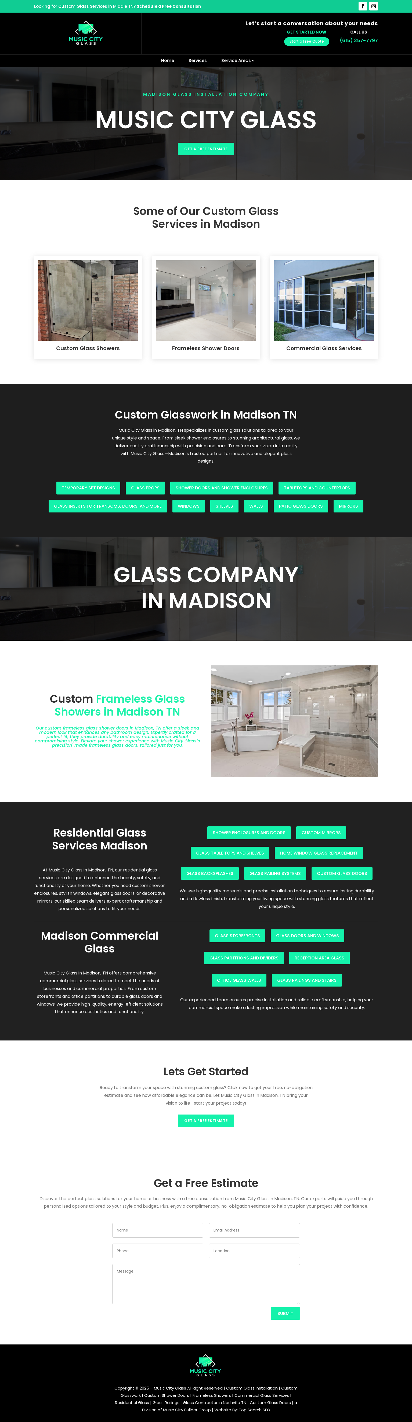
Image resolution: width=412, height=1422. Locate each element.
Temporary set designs (88, 488)
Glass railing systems (275, 873)
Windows (189, 506)
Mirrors (348, 506)
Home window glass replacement (319, 853)
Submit (285, 1313)
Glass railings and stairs (307, 980)
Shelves (224, 506)
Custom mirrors (321, 833)
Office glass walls (239, 980)
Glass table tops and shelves (230, 853)
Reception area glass (319, 958)
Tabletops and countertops (317, 488)
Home (167, 60)
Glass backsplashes (209, 873)
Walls (256, 506)
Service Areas (236, 60)
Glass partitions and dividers (244, 958)
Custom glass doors (342, 873)
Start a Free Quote (307, 41)
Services (198, 60)
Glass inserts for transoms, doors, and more (108, 506)
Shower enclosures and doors (249, 833)
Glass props (145, 488)
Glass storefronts (237, 936)
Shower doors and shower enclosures (222, 488)
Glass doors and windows (307, 936)
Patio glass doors (301, 506)
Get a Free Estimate (206, 149)
